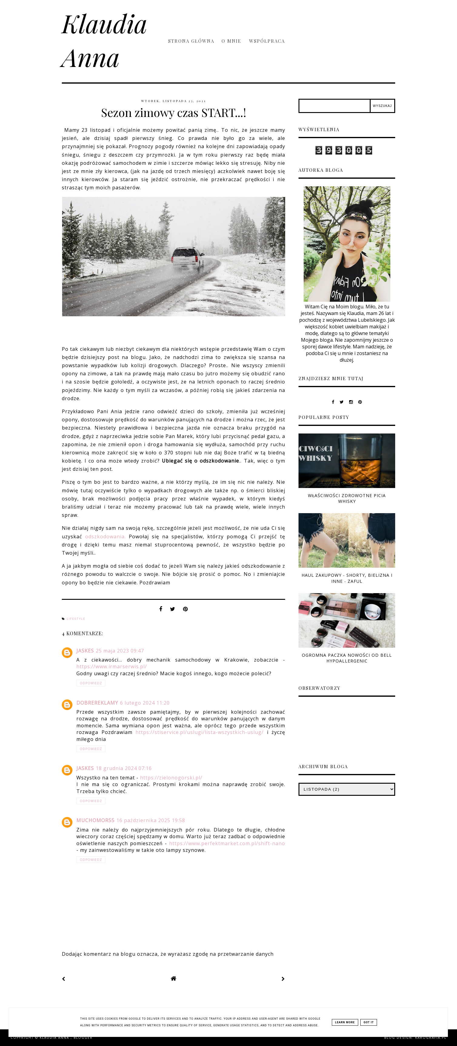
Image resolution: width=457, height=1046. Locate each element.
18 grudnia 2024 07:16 (124, 768)
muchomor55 (95, 820)
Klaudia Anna (104, 39)
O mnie (232, 41)
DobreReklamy (97, 702)
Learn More (345, 1022)
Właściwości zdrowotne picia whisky (347, 498)
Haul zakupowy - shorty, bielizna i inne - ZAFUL (347, 578)
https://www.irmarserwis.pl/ (111, 666)
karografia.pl (430, 1037)
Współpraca (267, 41)
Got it (369, 1022)
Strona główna (191, 41)
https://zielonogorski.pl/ (171, 777)
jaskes (85, 650)
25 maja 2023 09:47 (120, 650)
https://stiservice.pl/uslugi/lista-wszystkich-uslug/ (199, 732)
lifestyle (76, 618)
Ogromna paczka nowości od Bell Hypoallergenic (347, 658)
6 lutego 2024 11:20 (145, 702)
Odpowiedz (91, 683)
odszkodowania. (105, 536)
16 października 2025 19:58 (150, 820)
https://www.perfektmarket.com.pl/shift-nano (227, 843)
